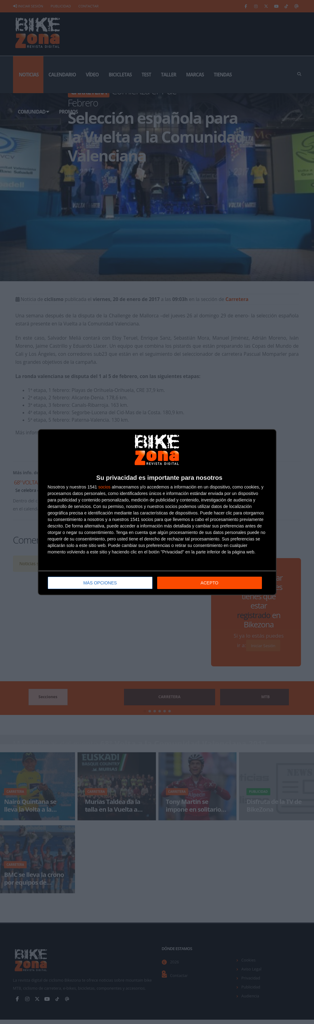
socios (104, 486)
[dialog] (157, 512)
